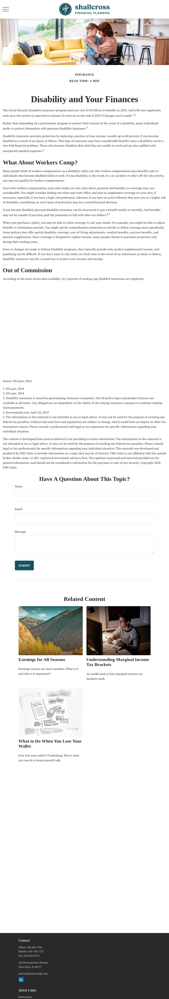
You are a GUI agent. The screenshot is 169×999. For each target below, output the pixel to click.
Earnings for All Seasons (42, 659)
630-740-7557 (36, 951)
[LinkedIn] (21, 979)
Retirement (25, 997)
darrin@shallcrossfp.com (33, 973)
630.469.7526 (34, 947)
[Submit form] (24, 565)
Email (18, 509)
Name (19, 486)
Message (20, 532)
